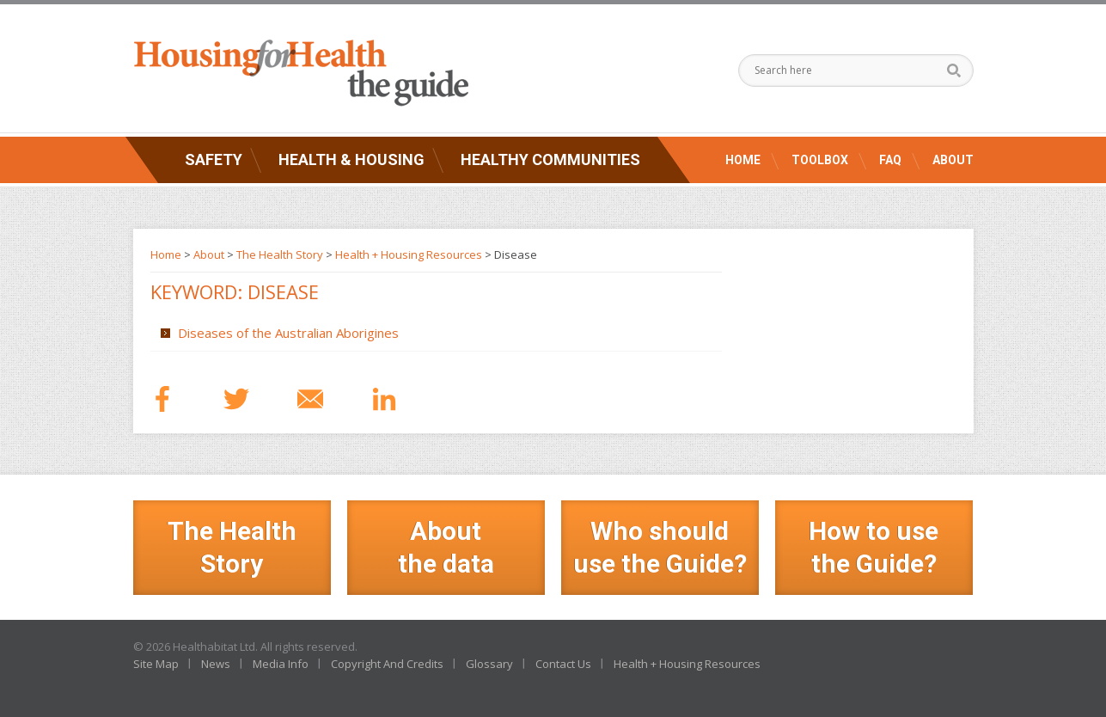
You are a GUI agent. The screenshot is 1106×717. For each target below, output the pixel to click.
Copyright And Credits (387, 663)
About (953, 160)
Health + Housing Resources (408, 254)
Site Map (156, 663)
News (215, 663)
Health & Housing (351, 159)
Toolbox (819, 160)
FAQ (890, 160)
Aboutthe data (446, 547)
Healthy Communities (550, 159)
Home (743, 160)
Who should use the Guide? (660, 547)
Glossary (489, 663)
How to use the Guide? (873, 547)
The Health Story (279, 254)
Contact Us (563, 663)
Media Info (281, 663)
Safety (213, 159)
